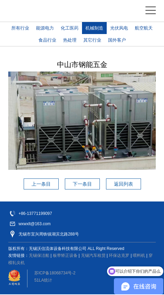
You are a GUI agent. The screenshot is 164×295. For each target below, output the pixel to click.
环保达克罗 (119, 255)
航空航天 (144, 28)
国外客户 (117, 40)
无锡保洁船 (39, 255)
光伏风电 (119, 28)
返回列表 (123, 184)
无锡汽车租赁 (93, 255)
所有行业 (20, 28)
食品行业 (47, 40)
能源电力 (45, 28)
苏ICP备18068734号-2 (54, 273)
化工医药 (70, 28)
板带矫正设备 (65, 255)
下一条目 (82, 184)
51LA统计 (43, 280)
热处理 (70, 40)
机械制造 (94, 28)
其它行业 (92, 40)
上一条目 (41, 184)
